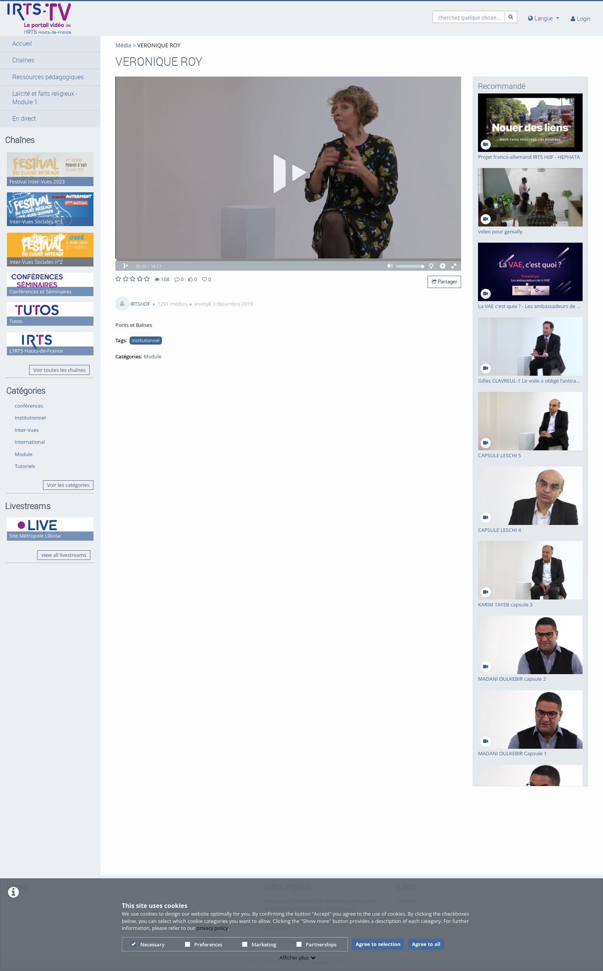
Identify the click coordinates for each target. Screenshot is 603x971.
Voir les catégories (68, 484)
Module (24, 454)
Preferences (203, 944)
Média (123, 45)
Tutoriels (25, 466)
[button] (50, 44)
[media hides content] (543, 18)
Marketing (259, 944)
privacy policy (212, 927)
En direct (24, 119)
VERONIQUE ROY (158, 45)
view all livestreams (64, 554)
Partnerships (316, 944)
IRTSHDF (140, 303)
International (30, 441)
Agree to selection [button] (378, 944)
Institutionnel (30, 417)
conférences (29, 405)
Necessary (148, 944)
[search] (469, 17)
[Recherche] (511, 17)
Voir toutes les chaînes (59, 369)
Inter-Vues (27, 429)
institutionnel (146, 340)
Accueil (22, 44)
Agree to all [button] (426, 944)
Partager (444, 281)
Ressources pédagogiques (48, 77)
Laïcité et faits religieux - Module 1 (45, 98)
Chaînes (23, 60)
